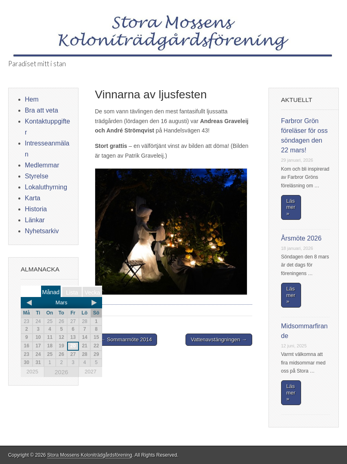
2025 (32, 372)
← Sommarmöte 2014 (126, 339)
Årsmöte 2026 (301, 238)
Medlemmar (42, 165)
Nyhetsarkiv (42, 231)
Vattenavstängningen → (219, 339)
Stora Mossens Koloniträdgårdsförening (89, 455)
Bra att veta (41, 110)
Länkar (35, 220)
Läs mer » (290, 207)
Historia (36, 209)
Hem (32, 99)
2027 (90, 372)
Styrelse (36, 176)
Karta (32, 198)
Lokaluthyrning (46, 187)
